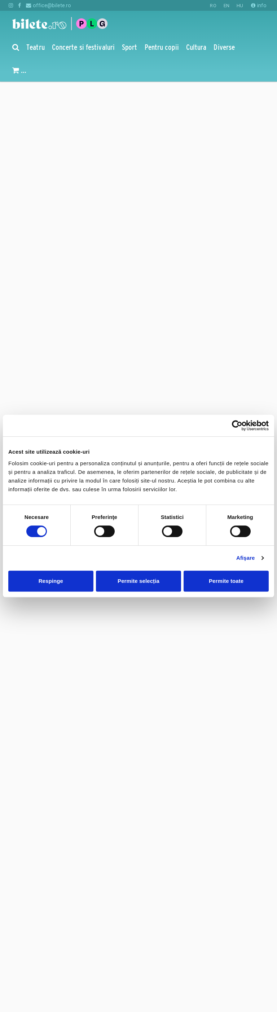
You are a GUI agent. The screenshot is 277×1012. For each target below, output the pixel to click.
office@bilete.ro (48, 5)
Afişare (245, 558)
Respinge (51, 581)
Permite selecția (138, 581)
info (259, 5)
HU (240, 5)
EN (226, 5)
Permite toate (226, 581)
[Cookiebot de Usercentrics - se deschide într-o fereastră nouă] (237, 425)
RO (213, 5)
